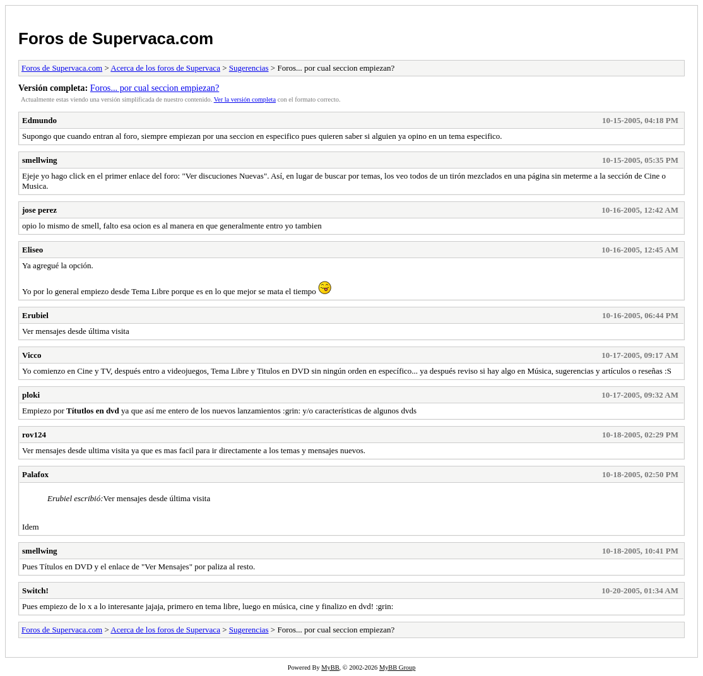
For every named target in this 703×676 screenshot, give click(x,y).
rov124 (34, 434)
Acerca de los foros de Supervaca (165, 68)
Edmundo (39, 120)
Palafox (35, 474)
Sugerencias (249, 68)
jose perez (39, 210)
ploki (31, 395)
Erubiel (35, 315)
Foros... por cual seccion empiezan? (154, 88)
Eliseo (32, 249)
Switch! (35, 590)
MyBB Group (397, 667)
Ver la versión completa (245, 99)
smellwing (39, 160)
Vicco (32, 355)
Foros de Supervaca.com (115, 38)
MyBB (330, 667)
